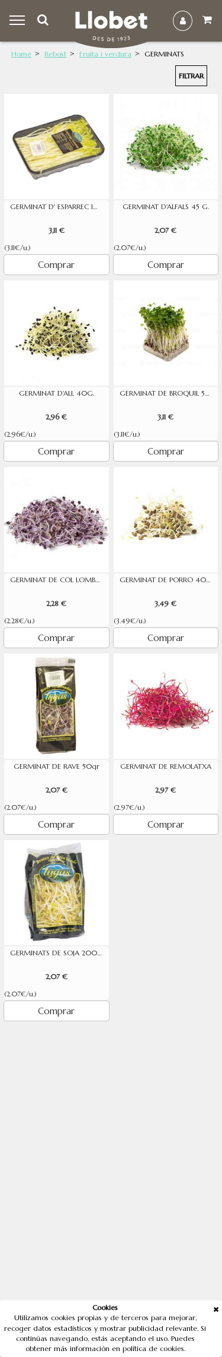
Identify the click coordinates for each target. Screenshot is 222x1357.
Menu (18, 21)
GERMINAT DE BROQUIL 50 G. (169, 393)
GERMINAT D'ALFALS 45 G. (166, 206)
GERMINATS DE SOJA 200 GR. (59, 953)
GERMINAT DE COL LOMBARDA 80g (59, 579)
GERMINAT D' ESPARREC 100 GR (59, 206)
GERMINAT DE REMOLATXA (165, 766)
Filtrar (191, 75)
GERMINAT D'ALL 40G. (56, 393)
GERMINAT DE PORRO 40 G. (167, 579)
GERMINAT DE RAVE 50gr (56, 766)
